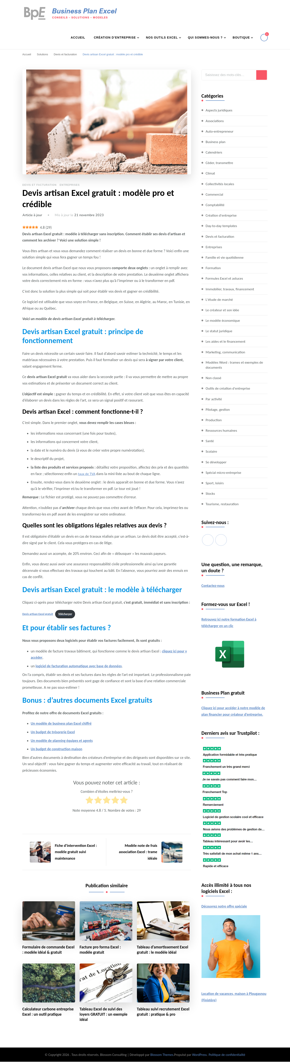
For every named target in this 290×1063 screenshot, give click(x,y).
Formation (214, 267)
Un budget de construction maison (58, 749)
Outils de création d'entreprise (229, 388)
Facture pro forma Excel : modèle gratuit (101, 950)
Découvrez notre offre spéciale (225, 913)
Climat (211, 173)
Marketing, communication (226, 352)
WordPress (199, 1056)
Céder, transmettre (220, 162)
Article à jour (32, 215)
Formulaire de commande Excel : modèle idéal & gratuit (47, 950)
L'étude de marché (220, 299)
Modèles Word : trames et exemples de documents (236, 365)
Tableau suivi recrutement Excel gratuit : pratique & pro (162, 1012)
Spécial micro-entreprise (224, 472)
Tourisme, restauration (223, 504)
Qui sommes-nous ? (205, 37)
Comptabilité (215, 204)
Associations (215, 120)
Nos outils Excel (162, 37)
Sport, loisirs (215, 483)
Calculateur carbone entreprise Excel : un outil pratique (44, 1015)
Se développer (217, 462)
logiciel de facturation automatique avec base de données (80, 666)
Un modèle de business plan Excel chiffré (62, 723)
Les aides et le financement (226, 341)
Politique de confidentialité (227, 1056)
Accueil (78, 37)
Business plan (216, 141)
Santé (210, 441)
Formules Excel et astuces (225, 278)
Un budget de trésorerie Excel (54, 732)
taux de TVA (87, 473)
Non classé (214, 378)
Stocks (210, 493)
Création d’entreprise (115, 37)
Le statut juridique (220, 330)
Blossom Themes (161, 1056)
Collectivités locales (220, 183)
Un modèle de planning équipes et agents (63, 740)
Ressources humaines (222, 430)
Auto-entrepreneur (220, 131)
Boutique (241, 37)
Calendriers (214, 152)
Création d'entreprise (222, 215)
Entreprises (70, 184)
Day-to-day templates (222, 225)
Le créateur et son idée (223, 309)
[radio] (89, 801)
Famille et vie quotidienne (225, 257)
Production (214, 420)
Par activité (214, 399)
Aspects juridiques (220, 110)
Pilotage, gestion (218, 409)
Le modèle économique (224, 320)
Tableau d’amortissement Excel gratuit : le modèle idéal (162, 950)
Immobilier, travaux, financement (231, 289)
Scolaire (212, 451)
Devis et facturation (39, 184)
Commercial (215, 194)
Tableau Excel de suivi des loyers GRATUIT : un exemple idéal (105, 1015)
